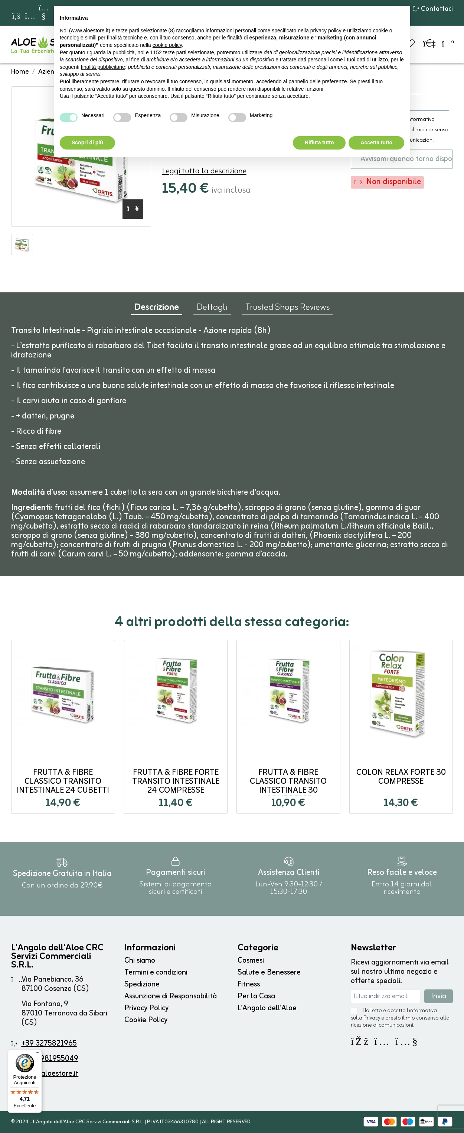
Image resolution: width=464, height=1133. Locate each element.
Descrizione (156, 309)
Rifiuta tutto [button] (319, 142)
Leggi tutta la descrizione (204, 171)
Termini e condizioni (155, 972)
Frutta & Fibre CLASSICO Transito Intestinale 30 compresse (288, 786)
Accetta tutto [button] (376, 142)
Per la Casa (256, 996)
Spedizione (142, 984)
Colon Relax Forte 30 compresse (401, 777)
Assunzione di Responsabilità (170, 996)
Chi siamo (139, 960)
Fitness (249, 984)
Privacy (371, 1018)
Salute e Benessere (269, 972)
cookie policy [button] (167, 45)
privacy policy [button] (326, 30)
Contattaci (433, 9)
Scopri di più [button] (87, 142)
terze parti (174, 52)
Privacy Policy (146, 1008)
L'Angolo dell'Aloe (267, 1008)
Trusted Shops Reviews (287, 309)
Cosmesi (251, 960)
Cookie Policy (145, 1020)
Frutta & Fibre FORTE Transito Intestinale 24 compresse (175, 781)
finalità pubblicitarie (103, 67)
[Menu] (37, 1054)
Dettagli (212, 309)
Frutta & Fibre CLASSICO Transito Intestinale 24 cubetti (63, 781)
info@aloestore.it (50, 1074)
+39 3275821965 (49, 1043)
